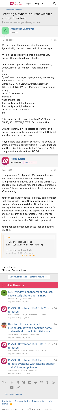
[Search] (54, 3)
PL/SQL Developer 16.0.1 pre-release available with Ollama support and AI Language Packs (31, 363)
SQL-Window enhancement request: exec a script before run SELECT (30, 294)
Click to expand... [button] (29, 255)
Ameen (11, 298)
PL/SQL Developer (23, 298)
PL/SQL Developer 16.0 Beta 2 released (27, 310)
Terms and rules (22, 401)
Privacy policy (38, 401)
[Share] (51, 40)
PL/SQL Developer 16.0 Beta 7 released (27, 346)
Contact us (7, 401)
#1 (55, 39)
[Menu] (4, 3)
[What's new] (48, 3)
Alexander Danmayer (14, 22)
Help (50, 401)
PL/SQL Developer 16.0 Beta (33, 314)
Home (5, 403)
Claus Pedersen (15, 334)
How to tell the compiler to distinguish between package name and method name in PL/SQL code (30, 328)
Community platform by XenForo (27, 409)
